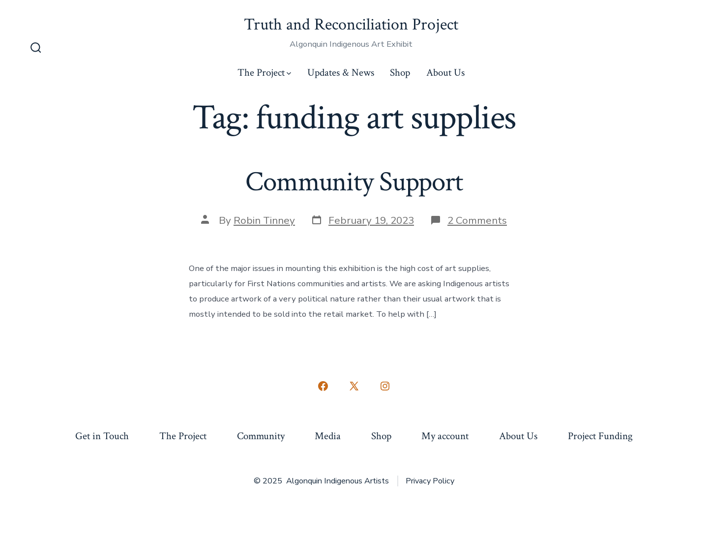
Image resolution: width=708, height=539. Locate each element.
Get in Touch (102, 436)
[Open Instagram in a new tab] (385, 386)
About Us (445, 72)
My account (445, 436)
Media (328, 436)
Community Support (354, 182)
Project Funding (600, 436)
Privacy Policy (430, 481)
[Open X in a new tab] (354, 386)
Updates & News (340, 72)
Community (261, 436)
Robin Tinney (264, 220)
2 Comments (477, 220)
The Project (264, 72)
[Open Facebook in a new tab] (323, 386)
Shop (400, 72)
